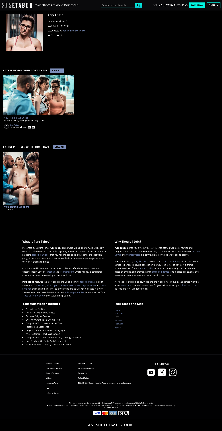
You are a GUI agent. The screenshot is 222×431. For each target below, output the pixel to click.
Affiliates (48, 378)
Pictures (119, 320)
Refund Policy (83, 378)
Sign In (213, 5)
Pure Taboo (14, 125)
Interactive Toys (51, 383)
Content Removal (111, 408)
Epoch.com (60, 405)
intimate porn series (74, 292)
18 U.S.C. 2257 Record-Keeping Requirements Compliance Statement (104, 383)
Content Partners (52, 373)
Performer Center (52, 393)
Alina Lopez (52, 285)
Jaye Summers (89, 285)
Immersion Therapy (171, 261)
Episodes (119, 313)
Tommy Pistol (39, 285)
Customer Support (85, 363)
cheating (51, 272)
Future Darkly (146, 268)
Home (117, 310)
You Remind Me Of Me (74, 31)
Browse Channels (52, 363)
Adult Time (126, 285)
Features (119, 324)
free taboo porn (189, 285)
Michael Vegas (133, 255)
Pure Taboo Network (53, 368)
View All (57, 71)
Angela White (140, 261)
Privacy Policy (83, 373)
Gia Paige (63, 285)
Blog (47, 388)
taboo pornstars (87, 282)
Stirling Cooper (26, 121)
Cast (117, 317)
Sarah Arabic (75, 285)
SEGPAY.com (140, 405)
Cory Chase (39, 121)
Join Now (197, 5)
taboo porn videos (40, 255)
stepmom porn (67, 272)
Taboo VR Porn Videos (33, 296)
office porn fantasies (162, 272)
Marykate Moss (11, 121)
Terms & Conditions (86, 368)
